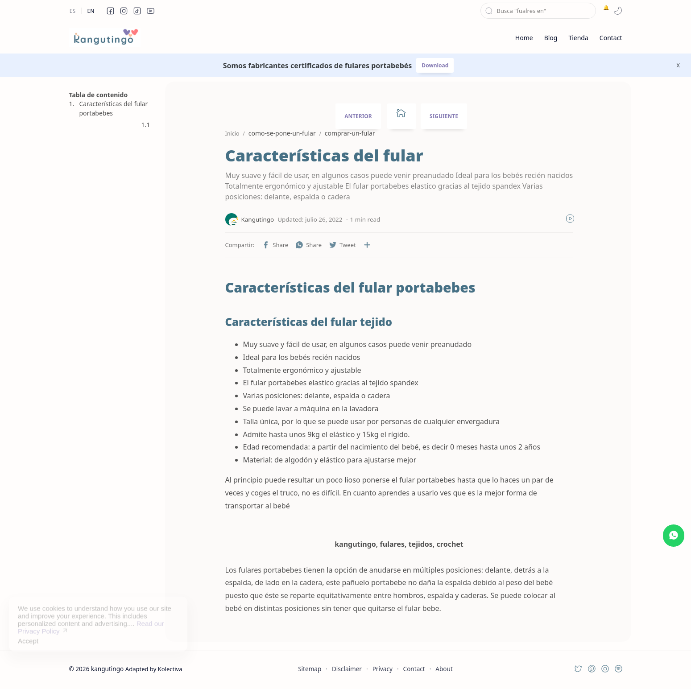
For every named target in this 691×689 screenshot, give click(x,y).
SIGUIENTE (444, 116)
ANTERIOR (358, 116)
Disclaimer (347, 668)
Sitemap (309, 668)
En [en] (91, 11)
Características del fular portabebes (113, 108)
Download (435, 65)
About (444, 668)
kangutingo (107, 668)
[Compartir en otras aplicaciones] (367, 245)
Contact (414, 668)
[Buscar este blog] (538, 11)
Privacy (382, 668)
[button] (110, 10)
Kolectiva (170, 669)
